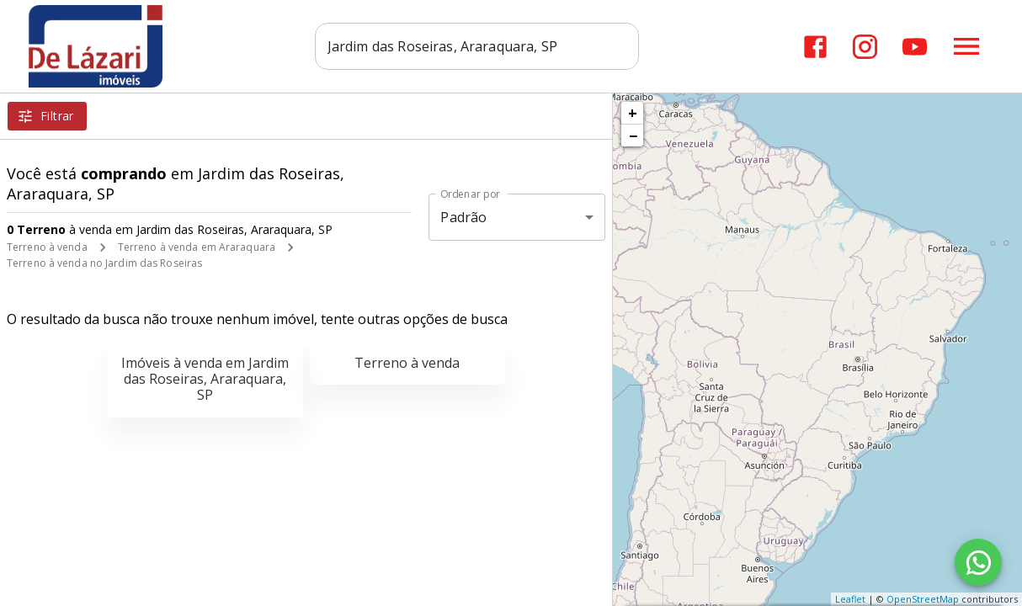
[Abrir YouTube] (914, 46)
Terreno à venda (47, 247)
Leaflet (850, 599)
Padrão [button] (463, 217)
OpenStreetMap (922, 599)
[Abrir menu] (966, 46)
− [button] (633, 135)
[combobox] (478, 46)
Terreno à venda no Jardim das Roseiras (104, 263)
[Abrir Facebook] (815, 46)
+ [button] (632, 113)
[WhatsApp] (978, 562)
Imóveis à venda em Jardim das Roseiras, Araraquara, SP (205, 379)
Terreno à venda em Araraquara (196, 247)
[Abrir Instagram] (865, 46)
